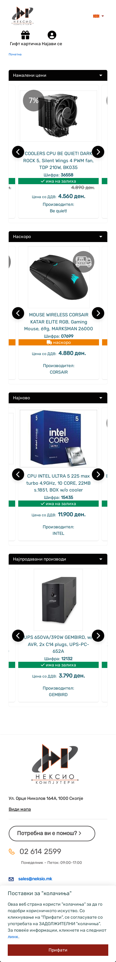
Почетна (15, 54)
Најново (21, 398)
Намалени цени (29, 75)
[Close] (58, 950)
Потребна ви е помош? (49, 833)
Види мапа (20, 809)
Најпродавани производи (39, 559)
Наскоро (22, 236)
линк (13, 936)
